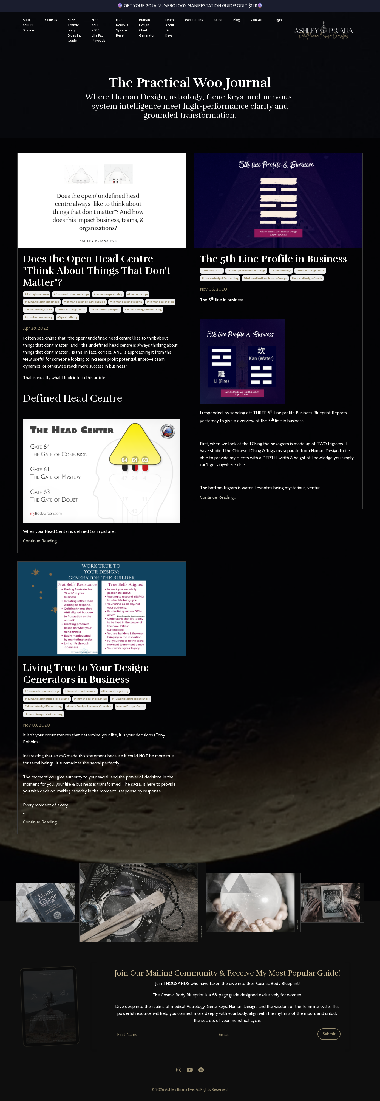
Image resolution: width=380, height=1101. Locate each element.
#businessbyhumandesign (71, 294)
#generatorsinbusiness (80, 691)
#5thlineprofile (212, 270)
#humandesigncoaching (90, 699)
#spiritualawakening (38, 317)
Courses (51, 20)
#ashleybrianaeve (37, 294)
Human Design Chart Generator (146, 28)
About (218, 20)
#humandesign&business (42, 302)
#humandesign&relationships (84, 302)
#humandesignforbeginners (131, 699)
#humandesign (137, 294)
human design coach (130, 706)
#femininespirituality (108, 294)
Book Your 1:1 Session (28, 25)
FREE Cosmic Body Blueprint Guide (74, 30)
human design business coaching (89, 706)
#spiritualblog (67, 317)
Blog (236, 20)
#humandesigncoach (71, 309)
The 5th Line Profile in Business (273, 259)
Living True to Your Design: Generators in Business (86, 673)
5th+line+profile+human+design (265, 278)
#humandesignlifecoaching (143, 309)
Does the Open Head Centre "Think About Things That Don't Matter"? (97, 270)
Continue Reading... (41, 541)
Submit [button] (329, 1033)
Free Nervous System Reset (122, 28)
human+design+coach (307, 278)
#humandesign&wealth (126, 302)
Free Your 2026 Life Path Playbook (98, 30)
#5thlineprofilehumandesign (246, 270)
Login (278, 20)
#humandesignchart (38, 309)
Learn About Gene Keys (169, 28)
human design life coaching (44, 714)
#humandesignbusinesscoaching (47, 699)
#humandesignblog (160, 302)
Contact (257, 20)
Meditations (194, 20)
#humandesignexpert (105, 309)
